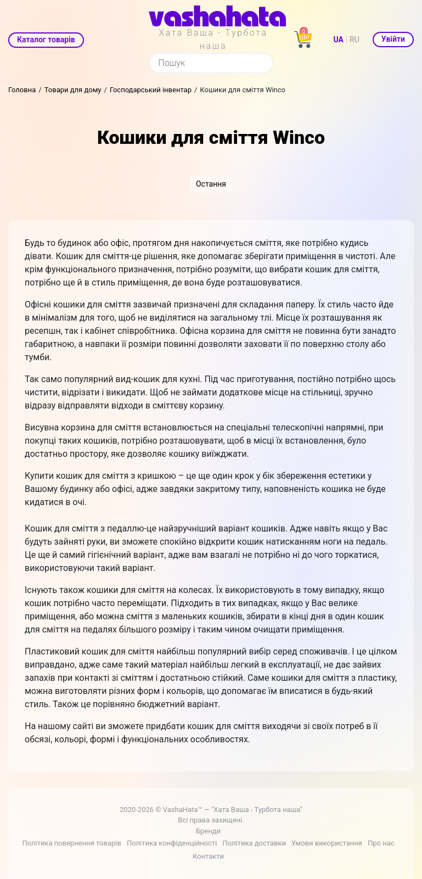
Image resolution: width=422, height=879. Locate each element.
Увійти (393, 39)
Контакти (208, 856)
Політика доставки (254, 843)
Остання (211, 184)
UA (339, 39)
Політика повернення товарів (71, 843)
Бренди (208, 831)
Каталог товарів (46, 39)
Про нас (381, 843)
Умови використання (326, 843)
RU (354, 39)
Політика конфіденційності (172, 843)
